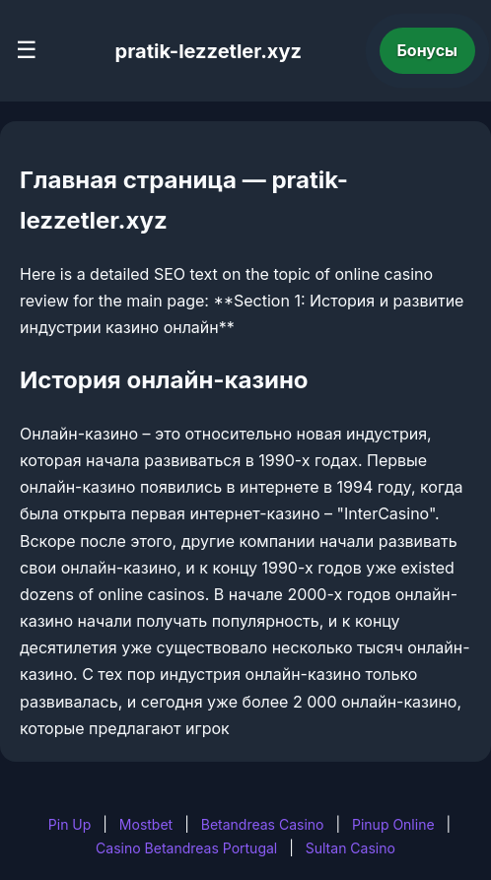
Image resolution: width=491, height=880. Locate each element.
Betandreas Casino (262, 824)
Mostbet (146, 824)
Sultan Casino (350, 848)
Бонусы (427, 50)
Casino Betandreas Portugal (186, 848)
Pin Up (70, 824)
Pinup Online (393, 824)
